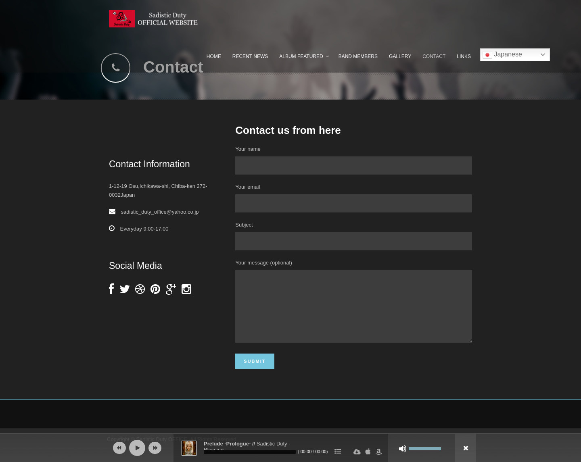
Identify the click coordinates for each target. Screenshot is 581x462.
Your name (353, 160)
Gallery (400, 56)
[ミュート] (403, 449)
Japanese (502, 55)
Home (214, 56)
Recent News (250, 56)
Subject (353, 236)
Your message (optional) (353, 309)
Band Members (358, 56)
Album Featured (301, 56)
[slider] (250, 452)
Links (464, 56)
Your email (353, 198)
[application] (290, 448)
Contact (433, 56)
